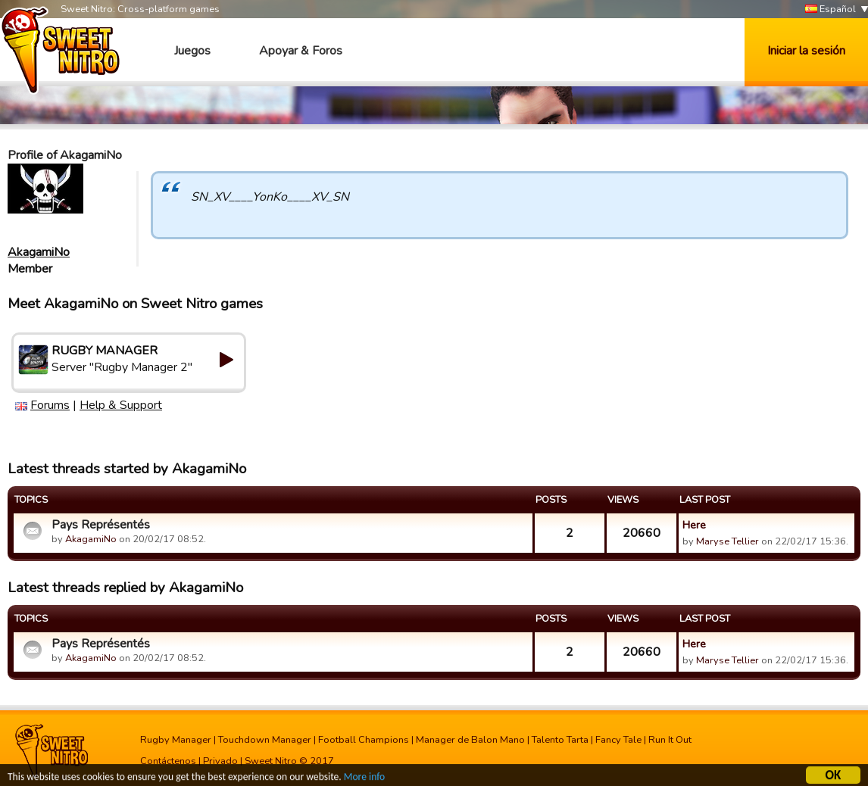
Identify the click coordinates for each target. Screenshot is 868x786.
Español (830, 9)
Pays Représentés (101, 524)
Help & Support (121, 405)
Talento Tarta (560, 740)
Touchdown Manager (264, 740)
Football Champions (363, 740)
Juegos (192, 50)
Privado (220, 761)
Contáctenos (168, 761)
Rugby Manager (175, 740)
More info (364, 778)
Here (694, 524)
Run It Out (670, 740)
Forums (50, 405)
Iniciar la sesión (806, 50)
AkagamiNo (39, 252)
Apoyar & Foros (300, 50)
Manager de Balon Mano (470, 740)
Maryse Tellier (727, 541)
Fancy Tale (618, 740)
